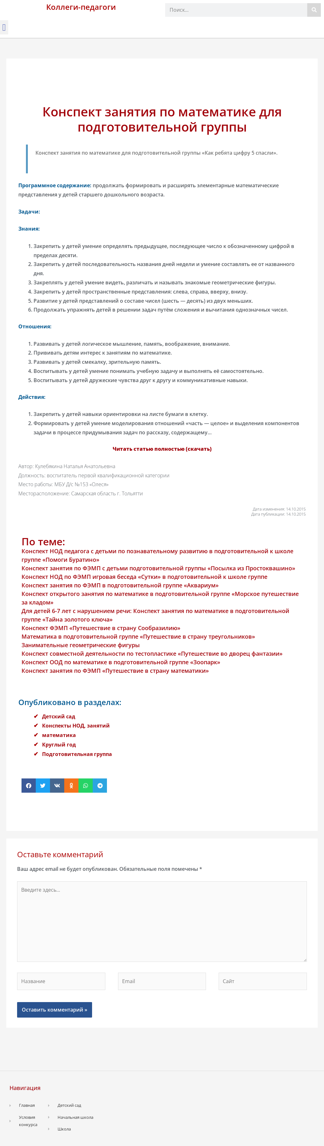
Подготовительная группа (77, 754)
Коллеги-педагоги (81, 7)
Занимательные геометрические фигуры (81, 645)
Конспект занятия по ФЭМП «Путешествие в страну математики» (115, 670)
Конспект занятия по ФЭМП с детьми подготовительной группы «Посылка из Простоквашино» (158, 568)
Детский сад (58, 716)
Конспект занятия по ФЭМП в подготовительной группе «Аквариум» (120, 585)
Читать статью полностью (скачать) (162, 448)
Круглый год (59, 744)
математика (59, 735)
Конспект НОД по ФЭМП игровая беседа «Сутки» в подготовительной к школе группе (144, 576)
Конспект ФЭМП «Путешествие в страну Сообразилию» (101, 628)
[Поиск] (314, 10)
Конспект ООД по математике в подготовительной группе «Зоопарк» (121, 662)
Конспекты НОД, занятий (76, 725)
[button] (4, 27)
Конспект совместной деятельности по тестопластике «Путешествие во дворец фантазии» (152, 653)
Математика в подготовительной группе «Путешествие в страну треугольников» (138, 636)
